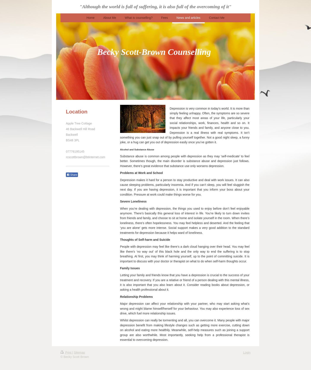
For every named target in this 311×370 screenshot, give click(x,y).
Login (247, 352)
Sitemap (79, 352)
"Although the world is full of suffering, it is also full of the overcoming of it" (155, 6)
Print (66, 352)
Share (72, 174)
